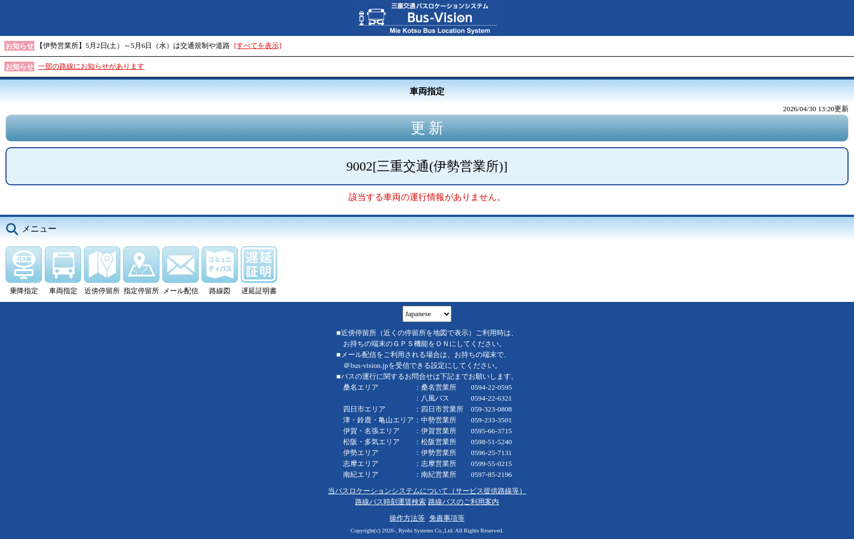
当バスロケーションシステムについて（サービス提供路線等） (427, 491)
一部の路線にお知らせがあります (91, 66)
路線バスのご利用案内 (463, 502)
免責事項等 (447, 518)
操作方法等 (407, 518)
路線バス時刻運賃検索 (390, 502)
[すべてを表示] (258, 45)
